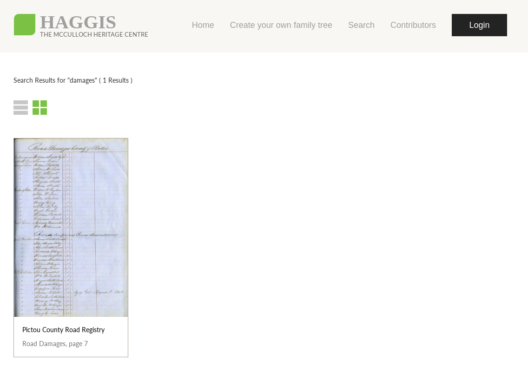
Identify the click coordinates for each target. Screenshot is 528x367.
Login (479, 25)
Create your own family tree (281, 25)
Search (361, 25)
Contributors (413, 25)
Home (203, 25)
